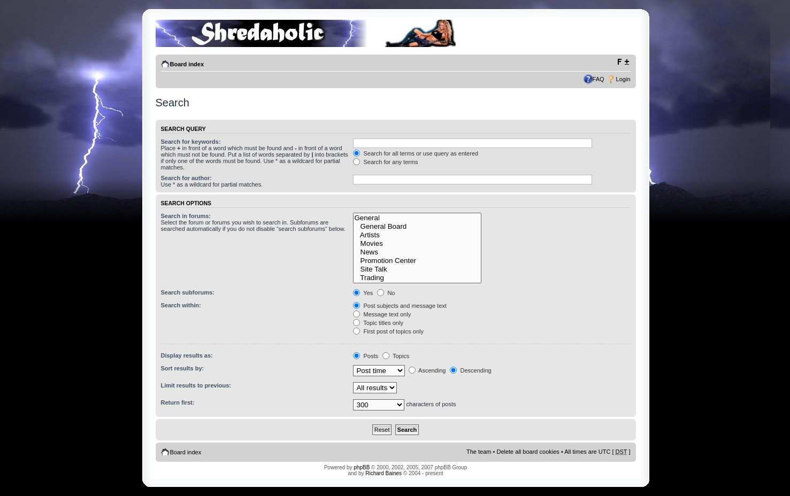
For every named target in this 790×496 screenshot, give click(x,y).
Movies (417, 243)
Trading (417, 278)
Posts (365, 356)
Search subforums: (187, 292)
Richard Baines (383, 473)
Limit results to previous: (196, 385)
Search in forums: (186, 216)
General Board (417, 226)
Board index (187, 64)
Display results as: (187, 355)
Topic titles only (378, 323)
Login (623, 79)
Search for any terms (385, 162)
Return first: (178, 402)
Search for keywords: (191, 141)
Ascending (427, 370)
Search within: (181, 305)
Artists (417, 235)
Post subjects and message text (399, 306)
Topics (395, 356)
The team (478, 451)
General (417, 218)
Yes (363, 293)
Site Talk (417, 269)
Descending (470, 370)
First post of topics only (388, 331)
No (386, 293)
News (417, 252)
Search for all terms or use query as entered (415, 153)
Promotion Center (417, 261)
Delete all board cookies (527, 451)
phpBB (362, 467)
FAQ (598, 79)
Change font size (623, 62)
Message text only (382, 314)
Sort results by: (182, 368)
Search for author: (186, 178)
